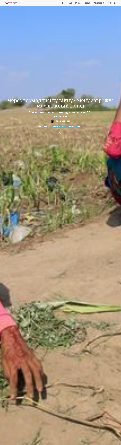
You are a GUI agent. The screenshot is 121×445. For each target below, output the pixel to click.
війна (45, 126)
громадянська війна (58, 126)
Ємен (71, 126)
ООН (78, 126)
